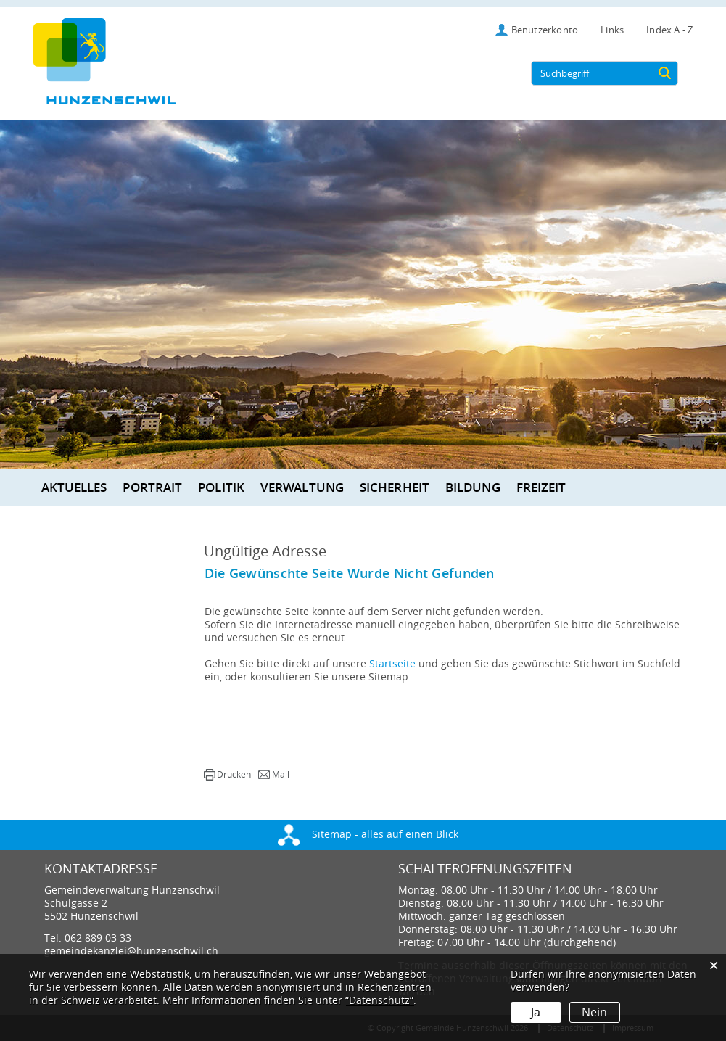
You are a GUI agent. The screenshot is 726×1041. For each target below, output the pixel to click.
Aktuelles (74, 487)
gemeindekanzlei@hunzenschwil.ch (131, 951)
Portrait (152, 487)
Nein (594, 1012)
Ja (535, 1012)
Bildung (472, 487)
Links (612, 30)
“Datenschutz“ (379, 1001)
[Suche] (664, 73)
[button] (227, 775)
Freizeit (541, 487)
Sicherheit (394, 487)
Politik (221, 487)
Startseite (392, 664)
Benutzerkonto (545, 30)
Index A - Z (669, 30)
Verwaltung (302, 487)
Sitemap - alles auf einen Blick (368, 834)
